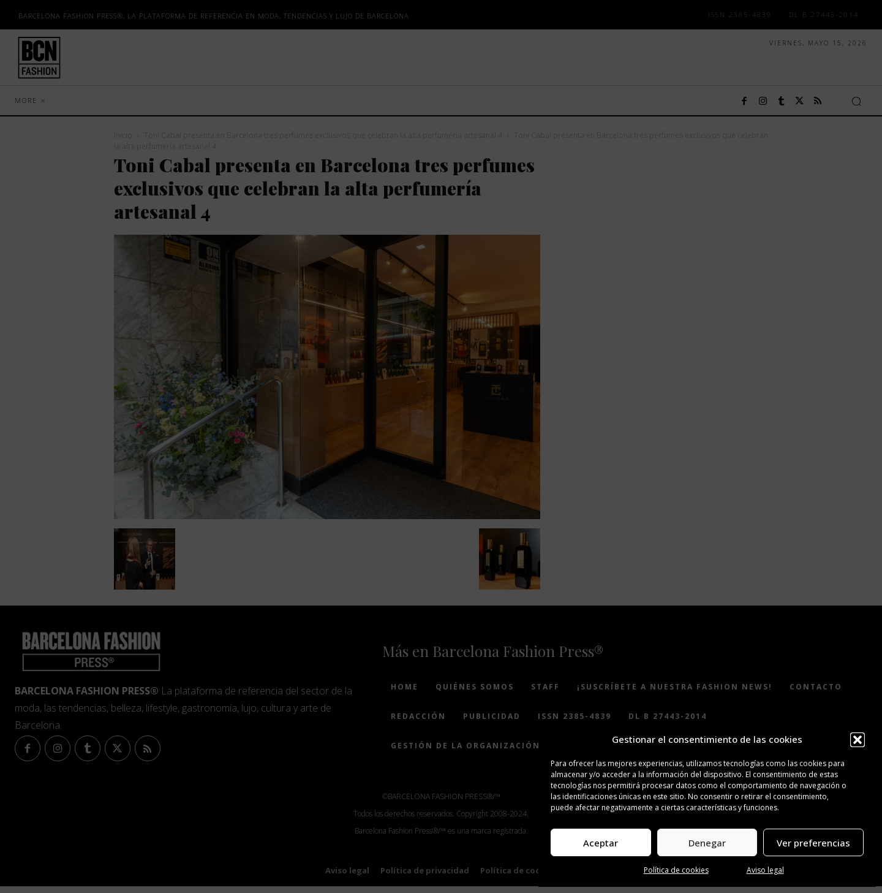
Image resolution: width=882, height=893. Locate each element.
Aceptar (600, 843)
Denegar (707, 843)
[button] (857, 740)
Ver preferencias (813, 843)
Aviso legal (765, 870)
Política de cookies (676, 870)
